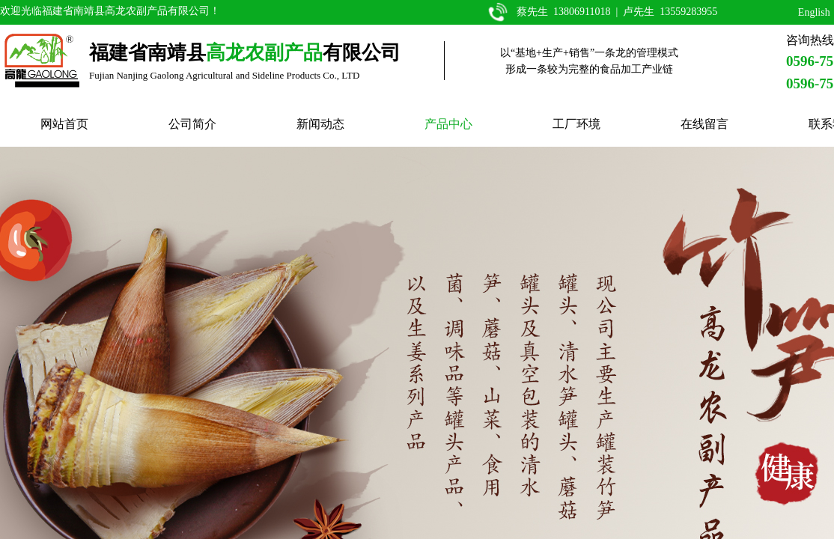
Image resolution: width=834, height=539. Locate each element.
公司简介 (192, 124)
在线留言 (704, 124)
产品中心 (448, 124)
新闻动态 (320, 124)
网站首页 (64, 124)
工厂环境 (576, 124)
